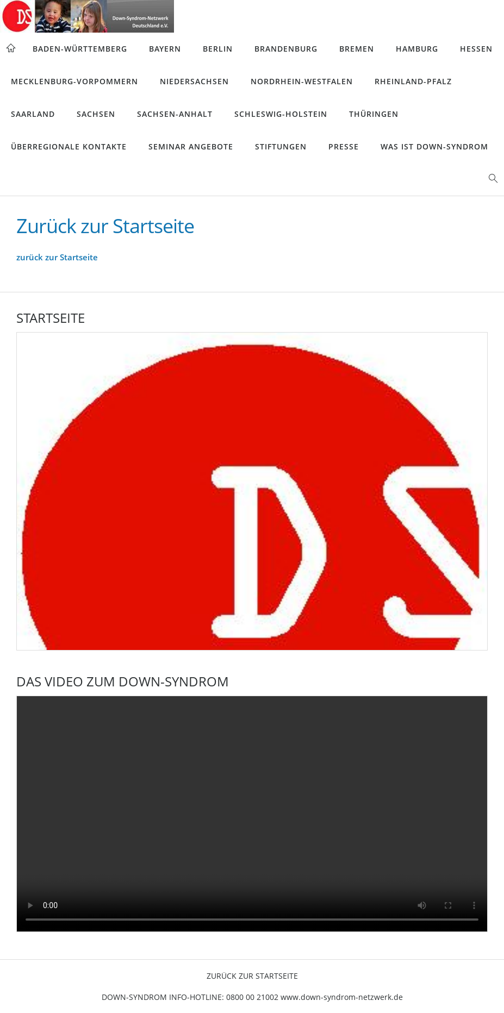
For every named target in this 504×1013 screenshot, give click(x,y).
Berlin (218, 48)
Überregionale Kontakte (69, 146)
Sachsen (96, 114)
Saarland (33, 114)
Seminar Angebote (190, 146)
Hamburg (417, 48)
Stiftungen (281, 146)
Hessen (476, 48)
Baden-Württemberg (80, 48)
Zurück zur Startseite (252, 976)
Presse (343, 146)
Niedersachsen (194, 81)
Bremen (356, 48)
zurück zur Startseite (57, 257)
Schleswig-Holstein (280, 114)
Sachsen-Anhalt (175, 114)
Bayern (165, 48)
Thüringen (374, 114)
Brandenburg (286, 48)
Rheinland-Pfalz (413, 81)
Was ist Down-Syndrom (434, 146)
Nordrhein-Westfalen (302, 81)
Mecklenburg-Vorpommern (74, 81)
